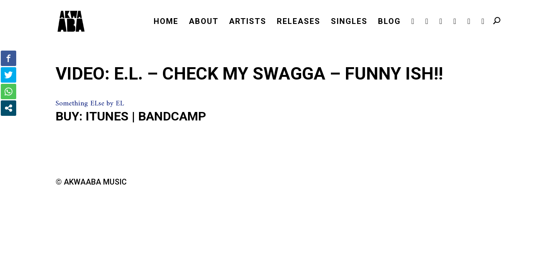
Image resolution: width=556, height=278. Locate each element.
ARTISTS (247, 22)
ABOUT (204, 22)
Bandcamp (172, 116)
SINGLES (349, 22)
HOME (166, 22)
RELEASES (298, 22)
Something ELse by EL (90, 103)
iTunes (107, 116)
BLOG (389, 22)
